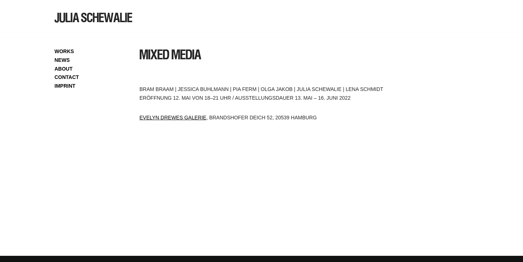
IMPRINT (65, 86)
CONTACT (66, 77)
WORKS (64, 51)
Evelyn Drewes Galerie (172, 117)
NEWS (62, 60)
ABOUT (63, 69)
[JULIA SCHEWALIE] (93, 18)
